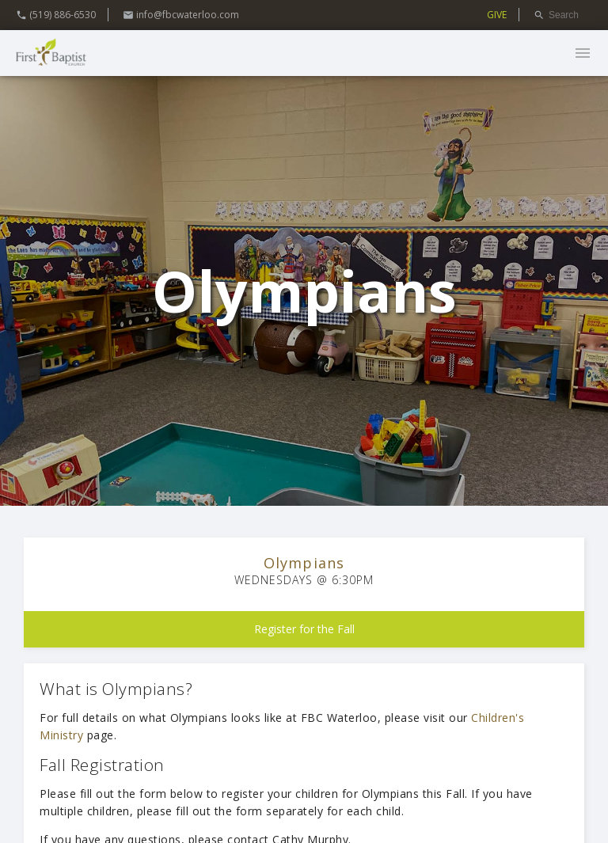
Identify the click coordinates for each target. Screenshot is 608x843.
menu (582, 53)
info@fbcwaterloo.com (181, 14)
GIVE (497, 14)
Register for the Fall (304, 628)
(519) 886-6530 (56, 14)
